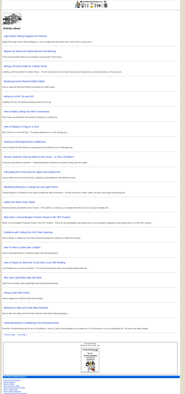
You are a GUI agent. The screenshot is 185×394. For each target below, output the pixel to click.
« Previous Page (9, 335)
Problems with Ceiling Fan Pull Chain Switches (28, 232)
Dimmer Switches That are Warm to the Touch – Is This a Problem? (39, 157)
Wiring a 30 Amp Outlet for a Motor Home (25, 66)
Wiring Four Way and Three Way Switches (26, 307)
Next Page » (22, 335)
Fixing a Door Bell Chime (17, 292)
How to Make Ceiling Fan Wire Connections (26, 111)
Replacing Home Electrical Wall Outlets (24, 81)
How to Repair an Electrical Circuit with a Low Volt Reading (34, 262)
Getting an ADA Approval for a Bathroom (25, 141)
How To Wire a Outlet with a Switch (22, 247)
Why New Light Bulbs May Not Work (23, 277)
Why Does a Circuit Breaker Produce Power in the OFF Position (37, 217)
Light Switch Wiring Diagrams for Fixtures (25, 36)
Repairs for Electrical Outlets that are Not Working (30, 51)
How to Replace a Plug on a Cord (21, 126)
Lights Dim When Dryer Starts (19, 202)
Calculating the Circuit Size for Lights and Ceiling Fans (32, 172)
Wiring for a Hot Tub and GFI (19, 96)
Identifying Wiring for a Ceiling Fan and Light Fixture (31, 187)
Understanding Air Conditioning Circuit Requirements (31, 323)
